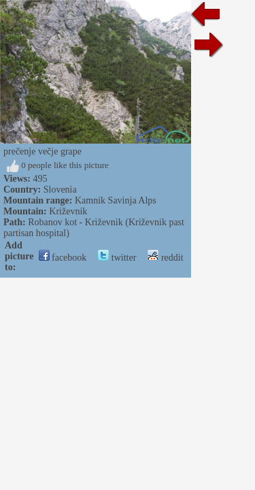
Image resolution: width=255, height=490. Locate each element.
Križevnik (68, 211)
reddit (165, 257)
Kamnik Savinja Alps (115, 200)
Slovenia (60, 189)
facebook (63, 257)
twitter (117, 257)
